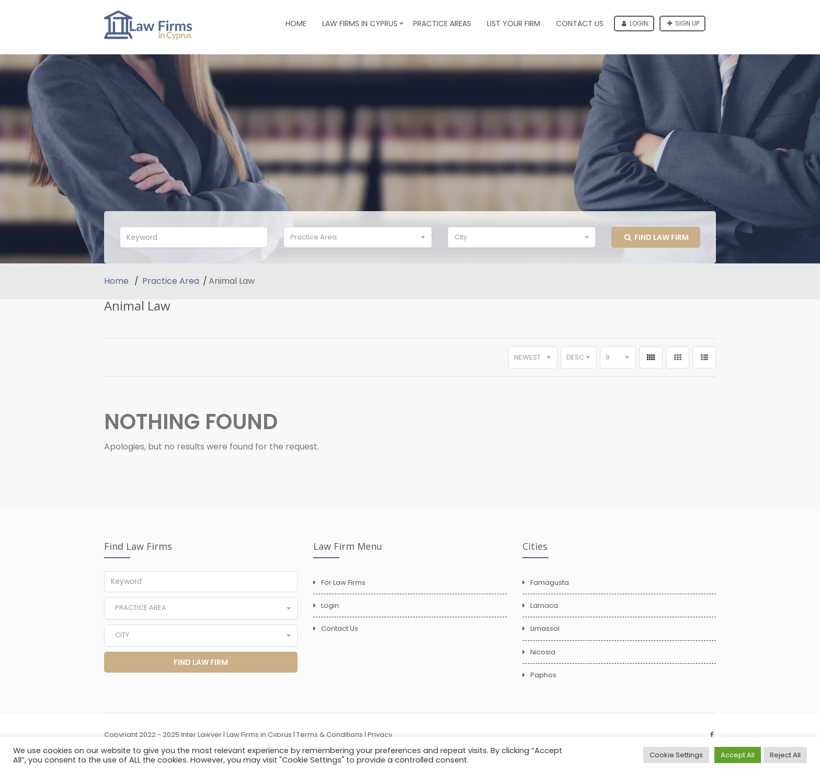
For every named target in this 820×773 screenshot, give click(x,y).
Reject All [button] (785, 755)
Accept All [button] (738, 755)
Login (635, 23)
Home (296, 23)
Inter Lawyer (201, 735)
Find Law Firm (656, 237)
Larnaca (544, 605)
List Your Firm (513, 23)
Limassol (545, 628)
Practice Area (170, 281)
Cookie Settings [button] (676, 755)
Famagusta (549, 582)
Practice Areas (442, 23)
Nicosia (542, 652)
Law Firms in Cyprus (359, 23)
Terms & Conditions (330, 735)
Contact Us (579, 23)
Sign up (683, 23)
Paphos (543, 675)
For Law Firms (343, 582)
